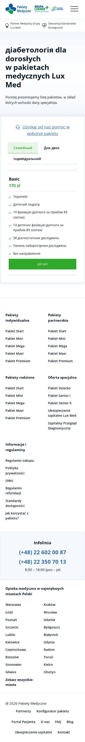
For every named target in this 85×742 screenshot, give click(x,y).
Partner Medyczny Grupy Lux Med (25, 25)
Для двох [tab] (51, 147)
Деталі (42, 264)
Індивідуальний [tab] (27, 158)
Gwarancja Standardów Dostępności (62, 25)
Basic (14, 179)
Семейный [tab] (23, 147)
